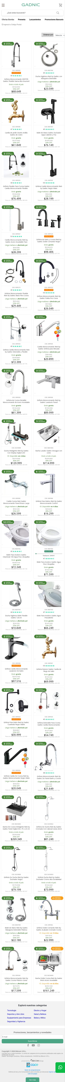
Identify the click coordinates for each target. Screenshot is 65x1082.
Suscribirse (32, 1041)
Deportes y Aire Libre (15, 1014)
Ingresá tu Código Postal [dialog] (11, 25)
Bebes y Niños (39, 1018)
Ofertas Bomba (8, 19)
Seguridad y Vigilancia (16, 1021)
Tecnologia (11, 1010)
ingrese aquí (52, 1072)
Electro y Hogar (40, 1010)
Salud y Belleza (40, 1014)
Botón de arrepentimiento (32, 1070)
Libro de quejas (32, 1074)
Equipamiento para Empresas (19, 1018)
